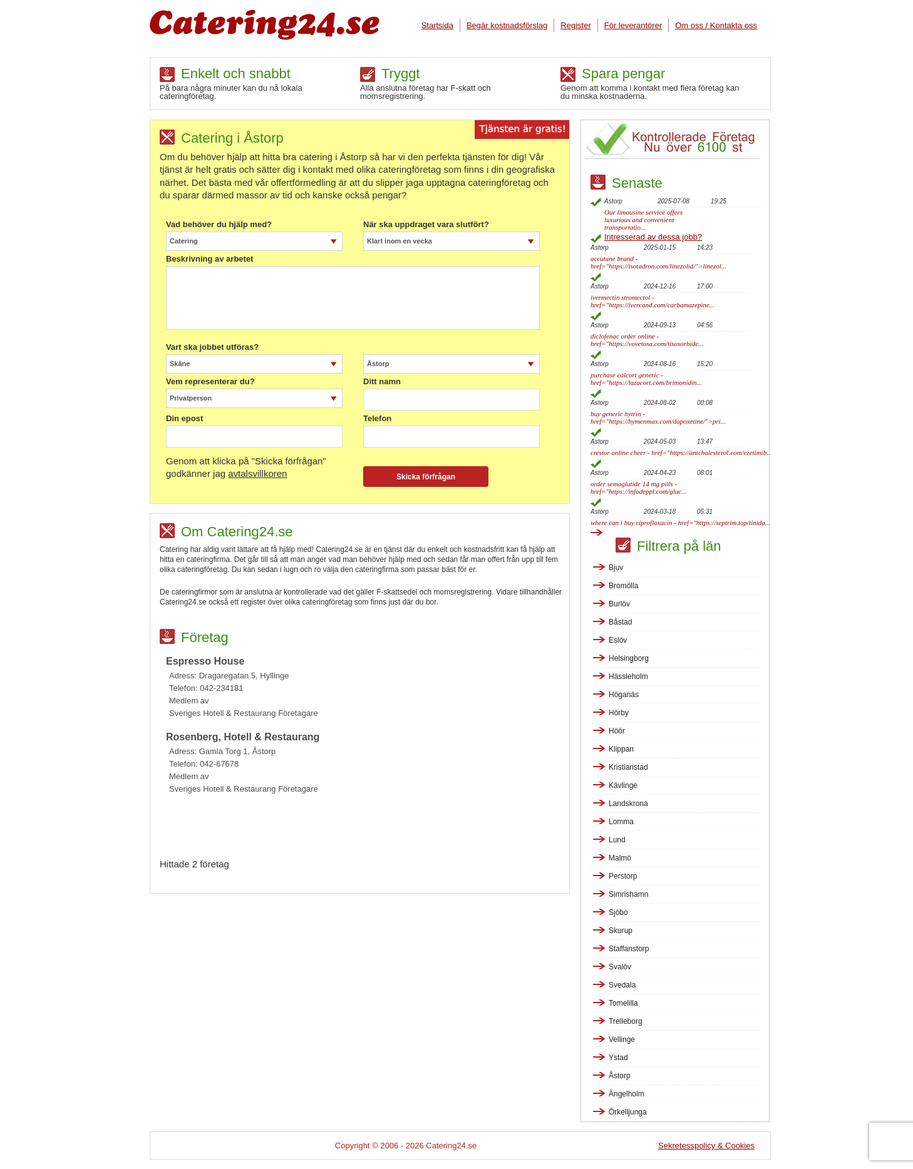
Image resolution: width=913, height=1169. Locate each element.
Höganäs (624, 694)
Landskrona (628, 803)
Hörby (619, 712)
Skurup (620, 930)
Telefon (377, 418)
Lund (617, 839)
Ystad (618, 1057)
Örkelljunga (628, 1112)
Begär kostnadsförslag (507, 25)
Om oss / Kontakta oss (716, 25)
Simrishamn (628, 894)
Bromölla (623, 585)
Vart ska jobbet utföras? (212, 347)
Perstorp (623, 876)
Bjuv (616, 567)
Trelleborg (625, 1021)
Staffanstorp (629, 948)
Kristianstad (628, 767)
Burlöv (619, 604)
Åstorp (620, 1075)
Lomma (621, 821)
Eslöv (618, 640)
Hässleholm (628, 676)
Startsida (437, 25)
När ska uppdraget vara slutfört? (426, 224)
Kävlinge (623, 785)
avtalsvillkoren (257, 473)
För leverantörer (633, 25)
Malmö (620, 858)
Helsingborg (629, 658)
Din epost (184, 418)
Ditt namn (382, 381)
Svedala (622, 985)
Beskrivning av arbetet (209, 259)
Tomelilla (623, 1003)
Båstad (620, 622)
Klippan (621, 749)
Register (575, 25)
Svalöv (620, 966)
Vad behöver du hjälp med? (219, 224)
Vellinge (622, 1039)
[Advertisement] (364, 830)
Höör (617, 731)
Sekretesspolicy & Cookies (706, 1145)
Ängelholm (626, 1094)
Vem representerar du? (210, 381)
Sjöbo (618, 912)
